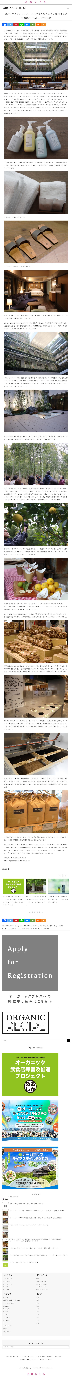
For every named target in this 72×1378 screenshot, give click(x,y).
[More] (43, 24)
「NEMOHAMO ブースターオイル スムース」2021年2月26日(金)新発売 (58, 899)
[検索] (68, 1040)
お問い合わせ (59, 1356)
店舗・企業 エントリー (12, 1356)
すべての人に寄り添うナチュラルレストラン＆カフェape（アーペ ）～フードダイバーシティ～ (36, 901)
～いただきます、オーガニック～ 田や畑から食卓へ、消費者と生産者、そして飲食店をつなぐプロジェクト (13, 901)
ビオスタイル (37, 929)
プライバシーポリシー (45, 1359)
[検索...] (34, 1040)
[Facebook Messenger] (27, 24)
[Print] (38, 24)
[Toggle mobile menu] (68, 8)
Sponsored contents (24, 929)
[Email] (32, 24)
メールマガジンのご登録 (45, 1356)
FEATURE (28, 926)
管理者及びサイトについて (28, 1359)
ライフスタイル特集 (46, 926)
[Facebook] (5, 24)
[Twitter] (10, 24)
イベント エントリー (28, 1356)
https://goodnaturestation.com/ (17, 861)
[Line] (21, 24)
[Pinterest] (16, 24)
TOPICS (35, 926)
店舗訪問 (46, 929)
